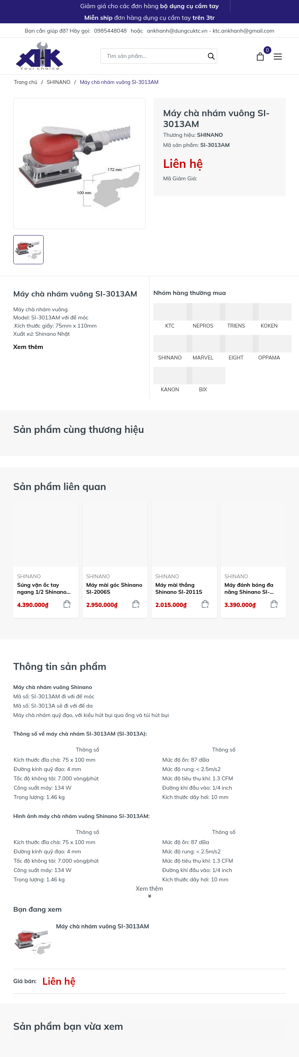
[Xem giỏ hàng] (261, 55)
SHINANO (28, 576)
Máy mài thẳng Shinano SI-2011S (178, 588)
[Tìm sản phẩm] (158, 56)
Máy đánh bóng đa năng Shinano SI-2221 (249, 588)
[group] (79, 163)
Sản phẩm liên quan (59, 486)
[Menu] (278, 56)
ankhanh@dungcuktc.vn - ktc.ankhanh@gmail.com (210, 30)
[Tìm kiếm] (211, 55)
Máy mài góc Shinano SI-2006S (114, 588)
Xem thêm (28, 347)
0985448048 (110, 30)
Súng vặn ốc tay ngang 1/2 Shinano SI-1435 (42, 588)
